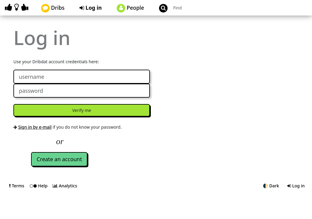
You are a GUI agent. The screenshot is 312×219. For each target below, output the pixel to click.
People (130, 8)
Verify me (81, 110)
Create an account (59, 159)
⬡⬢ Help (39, 186)
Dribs (53, 8)
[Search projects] (203, 8)
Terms (17, 186)
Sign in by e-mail (35, 127)
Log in (91, 7)
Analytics (65, 186)
